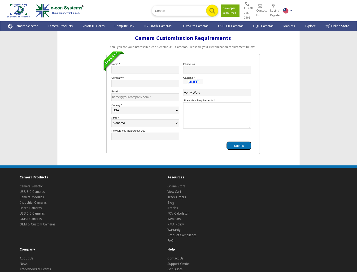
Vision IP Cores (93, 26)
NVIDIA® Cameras (158, 26)
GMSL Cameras (31, 219)
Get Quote (175, 269)
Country (116, 105)
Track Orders (176, 197)
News (23, 264)
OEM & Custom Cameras (37, 224)
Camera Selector (23, 26)
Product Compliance (181, 235)
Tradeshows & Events (35, 269)
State (115, 118)
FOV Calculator (178, 213)
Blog (170, 202)
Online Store (337, 26)
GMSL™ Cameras (195, 26)
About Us (26, 258)
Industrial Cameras (33, 202)
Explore (310, 26)
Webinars (174, 219)
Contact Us (175, 258)
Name (115, 64)
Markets (289, 26)
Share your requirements (199, 100)
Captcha (189, 77)
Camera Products (60, 26)
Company (117, 77)
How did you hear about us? (128, 130)
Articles (172, 208)
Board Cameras (31, 208)
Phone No (189, 64)
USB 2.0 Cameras (32, 213)
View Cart (174, 192)
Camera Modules (32, 197)
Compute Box (124, 26)
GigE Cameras (263, 26)
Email (115, 91)
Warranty (174, 230)
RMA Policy (175, 224)
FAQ (170, 240)
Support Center (178, 264)
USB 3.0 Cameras (230, 26)
